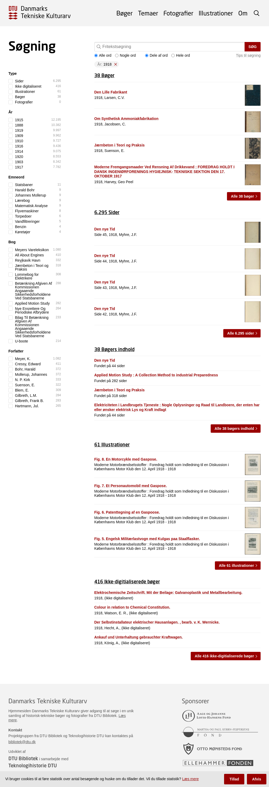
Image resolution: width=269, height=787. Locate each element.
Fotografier (178, 13)
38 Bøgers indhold (114, 349)
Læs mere (190, 779)
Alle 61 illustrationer (236, 565)
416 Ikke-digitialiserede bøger (127, 581)
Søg (253, 47)
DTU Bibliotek (23, 758)
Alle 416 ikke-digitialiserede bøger (224, 656)
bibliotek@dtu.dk (22, 742)
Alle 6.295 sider (240, 333)
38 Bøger (104, 75)
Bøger (124, 13)
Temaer (148, 13)
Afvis (256, 779)
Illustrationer (216, 13)
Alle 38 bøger (242, 196)
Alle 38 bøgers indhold (234, 428)
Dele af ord (156, 55)
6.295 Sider (107, 212)
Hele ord (180, 55)
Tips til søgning (248, 55)
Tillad (234, 779)
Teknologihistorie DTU (32, 765)
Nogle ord (125, 55)
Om (242, 13)
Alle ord (102, 55)
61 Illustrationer (112, 444)
